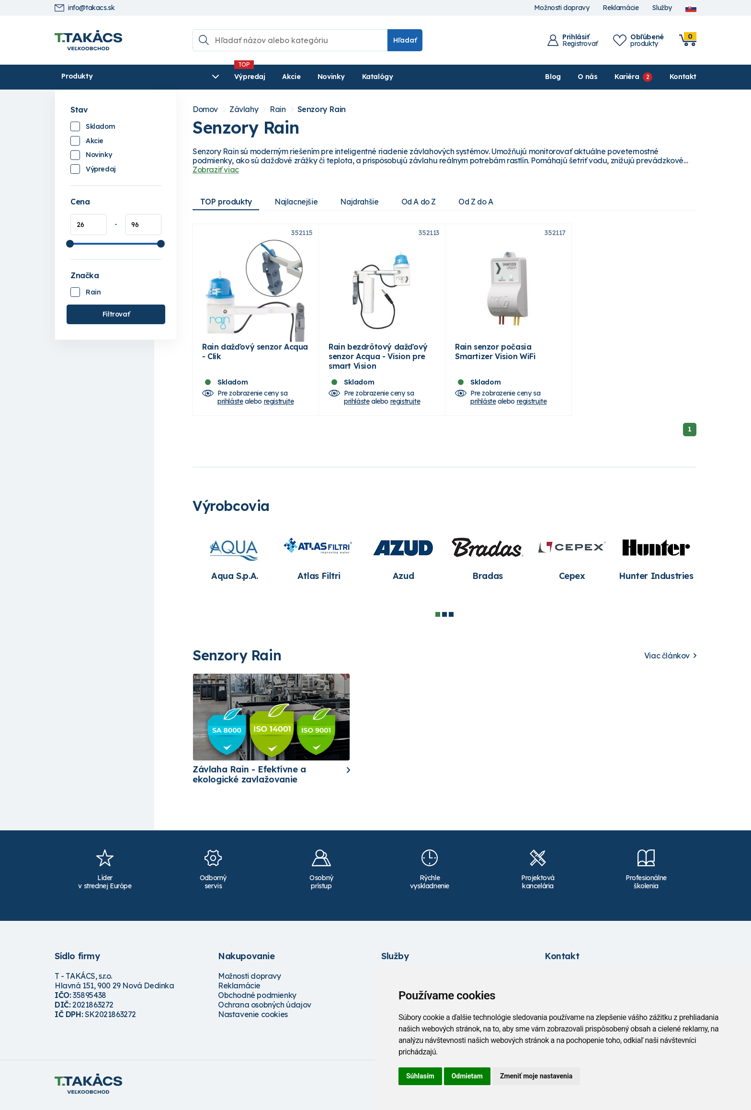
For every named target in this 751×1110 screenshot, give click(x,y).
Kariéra (626, 76)
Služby (662, 8)
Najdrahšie (363, 201)
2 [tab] (444, 617)
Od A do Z (423, 201)
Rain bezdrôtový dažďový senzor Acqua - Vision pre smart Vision (378, 359)
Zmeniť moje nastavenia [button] (536, 1076)
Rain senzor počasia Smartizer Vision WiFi (495, 354)
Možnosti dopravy (562, 8)
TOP (226, 201)
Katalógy (328, 76)
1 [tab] (437, 617)
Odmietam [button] (467, 1076)
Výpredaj (200, 76)
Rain (93, 292)
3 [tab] (451, 617)
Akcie (242, 76)
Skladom (100, 126)
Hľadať (405, 40)
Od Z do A (482, 201)
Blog (552, 76)
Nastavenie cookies (253, 1017)
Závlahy (243, 109)
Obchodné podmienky (257, 998)
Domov (205, 109)
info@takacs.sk (84, 8)
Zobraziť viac (216, 169)
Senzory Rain (321, 109)
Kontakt (683, 76)
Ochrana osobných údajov (264, 1007)
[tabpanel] (235, 560)
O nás (587, 76)
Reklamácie (620, 8)
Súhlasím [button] (420, 1076)
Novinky (282, 76)
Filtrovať (115, 314)
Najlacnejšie (298, 201)
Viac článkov (667, 658)
